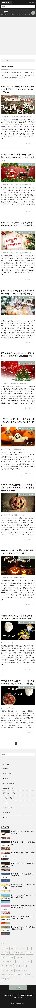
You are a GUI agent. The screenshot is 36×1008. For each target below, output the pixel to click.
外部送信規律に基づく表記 (26, 995)
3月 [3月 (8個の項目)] (12, 948)
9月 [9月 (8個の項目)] (7, 953)
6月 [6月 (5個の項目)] (25, 948)
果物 (6, 803)
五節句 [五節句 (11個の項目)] (16, 966)
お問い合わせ (18, 997)
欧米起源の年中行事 (25, 116)
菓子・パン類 (8, 808)
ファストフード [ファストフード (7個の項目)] (26, 961)
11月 (12, 642)
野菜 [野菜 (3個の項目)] (8, 979)
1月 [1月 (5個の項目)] (3, 948)
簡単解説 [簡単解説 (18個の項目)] (4, 974)
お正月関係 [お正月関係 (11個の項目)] (29, 953)
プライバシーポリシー (9, 995)
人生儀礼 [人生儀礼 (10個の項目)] (23, 966)
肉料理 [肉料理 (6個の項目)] (20, 974)
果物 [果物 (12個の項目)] (12, 970)
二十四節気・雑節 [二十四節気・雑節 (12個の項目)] (7, 966)
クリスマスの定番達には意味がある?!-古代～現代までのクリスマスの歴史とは (18, 225)
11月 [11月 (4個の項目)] (17, 953)
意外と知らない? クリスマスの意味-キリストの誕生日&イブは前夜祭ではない (18, 356)
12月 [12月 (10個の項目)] (22, 953)
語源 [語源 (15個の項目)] (3, 979)
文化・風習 (8, 773)
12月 (12, 116)
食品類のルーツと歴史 (9, 793)
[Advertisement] (18, 36)
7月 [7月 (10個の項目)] (30, 948)
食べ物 (7, 778)
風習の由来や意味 (8, 788)
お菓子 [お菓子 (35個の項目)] (11, 957)
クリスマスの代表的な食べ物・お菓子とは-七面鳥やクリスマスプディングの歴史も (17, 89)
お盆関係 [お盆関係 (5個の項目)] (4, 957)
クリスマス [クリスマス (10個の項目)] (19, 957)
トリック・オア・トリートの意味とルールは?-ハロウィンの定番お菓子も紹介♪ (17, 422)
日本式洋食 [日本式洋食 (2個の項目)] (5, 970)
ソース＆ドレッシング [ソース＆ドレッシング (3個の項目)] (8, 961)
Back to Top (18, 988)
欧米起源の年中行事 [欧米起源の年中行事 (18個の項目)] (21, 970)
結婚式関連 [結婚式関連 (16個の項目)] (12, 974)
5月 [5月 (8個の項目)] (21, 948)
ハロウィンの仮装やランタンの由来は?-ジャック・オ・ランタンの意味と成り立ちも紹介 (17, 487)
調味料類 (7, 812)
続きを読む (28, 143)
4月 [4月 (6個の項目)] (16, 948)
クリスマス (17, 116)
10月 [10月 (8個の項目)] (12, 953)
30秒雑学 (5, 768)
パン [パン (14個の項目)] (18, 961)
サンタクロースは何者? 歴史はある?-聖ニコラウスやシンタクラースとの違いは (17, 157)
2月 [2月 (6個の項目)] (7, 948)
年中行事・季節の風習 (27, 96)
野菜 (6, 817)
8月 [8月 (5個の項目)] (3, 953)
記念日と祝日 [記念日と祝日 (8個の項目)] (28, 974)
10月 (12, 449)
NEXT (32, 743)
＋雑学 (4, 12)
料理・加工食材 (9, 798)
